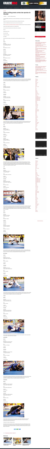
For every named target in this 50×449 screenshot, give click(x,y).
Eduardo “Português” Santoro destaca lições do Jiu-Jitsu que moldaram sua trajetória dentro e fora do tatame (40, 43)
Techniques (36, 123)
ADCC (36, 81)
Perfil (36, 118)
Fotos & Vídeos (37, 175)
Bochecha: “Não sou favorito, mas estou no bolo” (7, 444)
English (36, 172)
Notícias (36, 197)
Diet (35, 89)
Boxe (36, 88)
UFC (35, 127)
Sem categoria (37, 122)
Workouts (36, 129)
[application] (41, 135)
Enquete (36, 173)
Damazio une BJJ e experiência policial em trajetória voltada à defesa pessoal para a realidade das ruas (40, 55)
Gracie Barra (36, 177)
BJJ (35, 87)
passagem (36, 198)
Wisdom (36, 128)
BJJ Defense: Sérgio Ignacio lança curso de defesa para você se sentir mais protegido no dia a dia (40, 49)
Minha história (37, 109)
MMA (36, 193)
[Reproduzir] (36, 146)
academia (36, 80)
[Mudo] (44, 146)
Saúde (36, 121)
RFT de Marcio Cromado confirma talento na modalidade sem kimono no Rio (40, 45)
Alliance (36, 83)
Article (36, 84)
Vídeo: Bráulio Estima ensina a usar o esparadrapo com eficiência (39, 51)
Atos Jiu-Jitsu (37, 86)
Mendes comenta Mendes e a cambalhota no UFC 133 (26, 444)
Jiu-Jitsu (36, 106)
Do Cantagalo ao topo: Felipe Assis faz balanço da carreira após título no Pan (40, 56)
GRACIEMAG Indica (37, 98)
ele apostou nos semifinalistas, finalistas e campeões (12, 24)
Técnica (36, 125)
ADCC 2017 (36, 82)
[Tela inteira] (45, 146)
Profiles (36, 119)
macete (36, 108)
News (36, 195)
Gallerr (36, 176)
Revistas (36, 120)
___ (35, 78)
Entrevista (36, 174)
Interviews (36, 104)
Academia (36, 79)
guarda (36, 101)
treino (36, 126)
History (36, 102)
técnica (36, 124)
